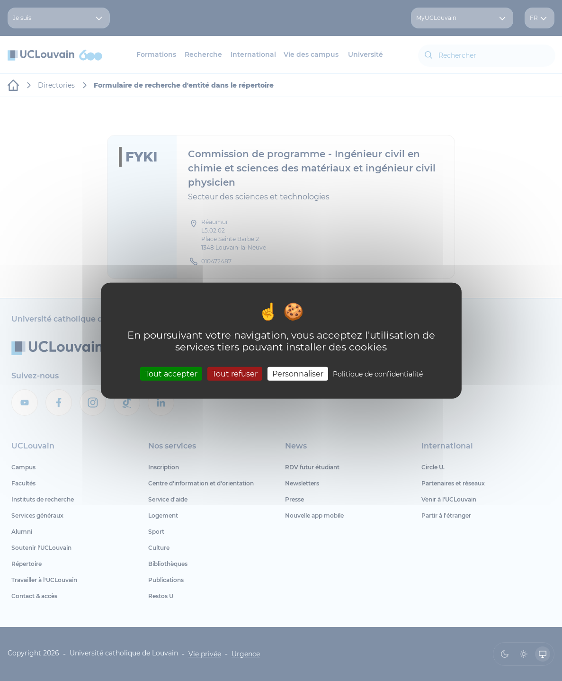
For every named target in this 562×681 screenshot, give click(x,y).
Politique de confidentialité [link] (378, 373)
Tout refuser (235, 373)
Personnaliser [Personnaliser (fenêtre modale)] (297, 373)
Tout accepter (171, 373)
